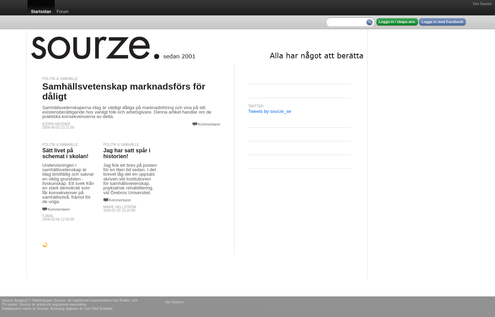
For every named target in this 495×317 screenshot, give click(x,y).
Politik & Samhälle (60, 79)
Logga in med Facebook (442, 22)
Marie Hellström (119, 207)
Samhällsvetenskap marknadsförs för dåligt (123, 91)
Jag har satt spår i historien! (127, 154)
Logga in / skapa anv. (397, 22)
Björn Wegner (56, 124)
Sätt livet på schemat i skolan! (65, 154)
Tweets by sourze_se (269, 111)
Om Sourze (482, 4)
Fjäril (48, 216)
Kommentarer (209, 124)
